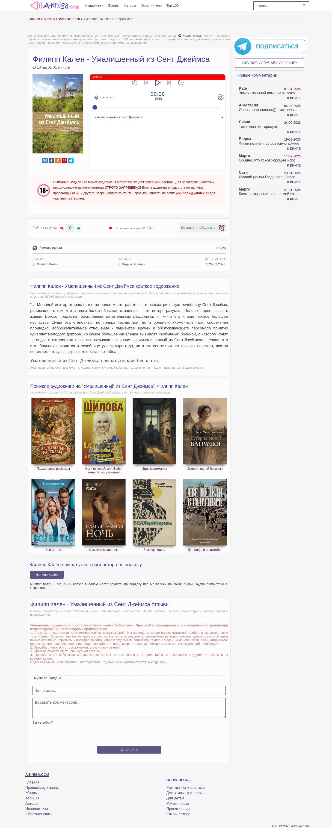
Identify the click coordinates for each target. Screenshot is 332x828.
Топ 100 (172, 5)
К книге (294, 98)
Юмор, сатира (178, 814)
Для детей (175, 798)
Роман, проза (189, 36)
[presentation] (129, 733)
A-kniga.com (300, 826)
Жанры (113, 5)
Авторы (130, 5)
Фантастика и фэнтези (185, 788)
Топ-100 (32, 798)
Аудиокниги (94, 5)
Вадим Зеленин (131, 264)
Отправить (129, 750)
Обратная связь (39, 814)
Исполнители (151, 5)
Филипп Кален (45, 264)
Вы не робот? (43, 722)
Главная (32, 782)
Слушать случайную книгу (269, 63)
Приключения (178, 809)
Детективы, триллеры (184, 793)
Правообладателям (42, 788)
